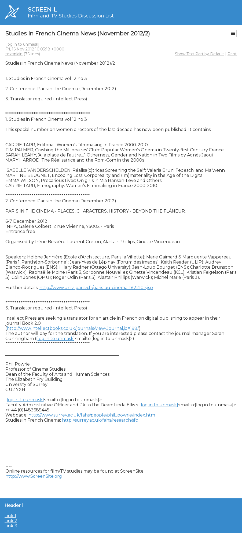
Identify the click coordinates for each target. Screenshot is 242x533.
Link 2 (11, 520)
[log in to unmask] (22, 44)
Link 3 (11, 525)
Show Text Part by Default (199, 54)
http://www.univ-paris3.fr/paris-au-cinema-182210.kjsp (96, 287)
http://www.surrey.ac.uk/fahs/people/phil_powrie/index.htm (91, 415)
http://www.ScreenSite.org (33, 476)
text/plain (14, 54)
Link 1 (10, 515)
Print (232, 54)
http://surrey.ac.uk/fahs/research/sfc (100, 420)
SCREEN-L (42, 9)
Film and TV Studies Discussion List (71, 16)
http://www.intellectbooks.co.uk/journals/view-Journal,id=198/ (73, 328)
